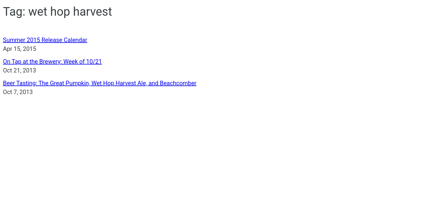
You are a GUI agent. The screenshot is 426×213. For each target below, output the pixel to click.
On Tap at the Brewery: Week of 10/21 (52, 61)
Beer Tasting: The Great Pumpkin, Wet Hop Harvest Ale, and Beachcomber (99, 83)
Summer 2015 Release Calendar (45, 39)
